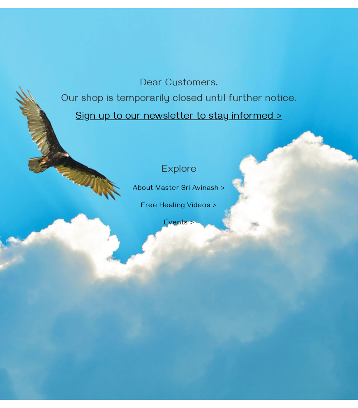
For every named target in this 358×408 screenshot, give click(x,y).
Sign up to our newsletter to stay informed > (179, 117)
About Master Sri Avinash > (179, 189)
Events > (179, 223)
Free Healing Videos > (179, 206)
